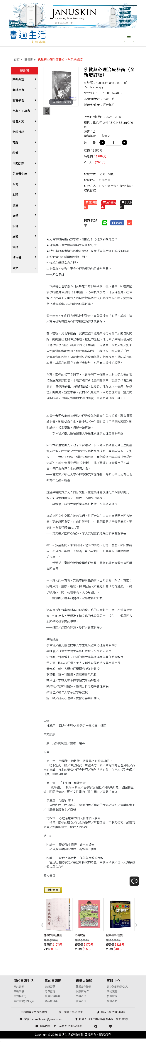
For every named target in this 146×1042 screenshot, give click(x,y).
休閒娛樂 (18, 163)
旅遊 (15, 236)
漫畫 (15, 205)
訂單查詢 (50, 990)
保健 (15, 184)
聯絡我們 (112, 1000)
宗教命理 (18, 79)
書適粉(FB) (20, 995)
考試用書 (18, 90)
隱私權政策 (51, 1000)
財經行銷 (18, 132)
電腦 (15, 142)
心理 (15, 195)
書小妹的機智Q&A (117, 985)
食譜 (15, 247)
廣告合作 (81, 1000)
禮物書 (16, 257)
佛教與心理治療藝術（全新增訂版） (61, 59)
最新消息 (19, 990)
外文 (15, 268)
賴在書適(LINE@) (24, 1000)
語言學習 (18, 100)
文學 (15, 216)
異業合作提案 (83, 985)
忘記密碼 (50, 985)
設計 (15, 226)
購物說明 (112, 990)
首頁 (17, 59)
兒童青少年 (19, 174)
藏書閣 (28, 59)
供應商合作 (82, 990)
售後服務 (112, 995)
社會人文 (18, 121)
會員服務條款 (52, 995)
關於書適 (19, 985)
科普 (15, 153)
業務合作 (81, 995)
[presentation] (42, 924)
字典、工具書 (21, 111)
